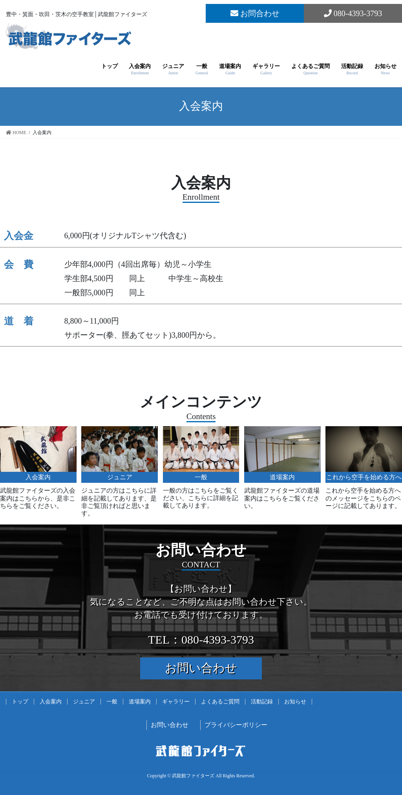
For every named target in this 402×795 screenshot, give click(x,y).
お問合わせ (255, 13)
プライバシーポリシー (236, 724)
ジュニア (84, 702)
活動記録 (262, 702)
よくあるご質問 (220, 702)
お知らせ (295, 702)
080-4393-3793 (353, 13)
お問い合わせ (201, 667)
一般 (111, 702)
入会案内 (51, 702)
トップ (20, 702)
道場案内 (140, 702)
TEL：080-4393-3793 (201, 639)
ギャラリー (176, 702)
